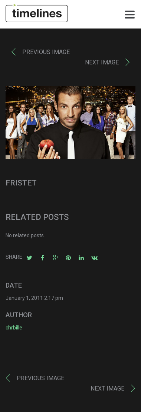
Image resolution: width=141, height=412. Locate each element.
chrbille (14, 328)
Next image (102, 62)
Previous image (46, 52)
